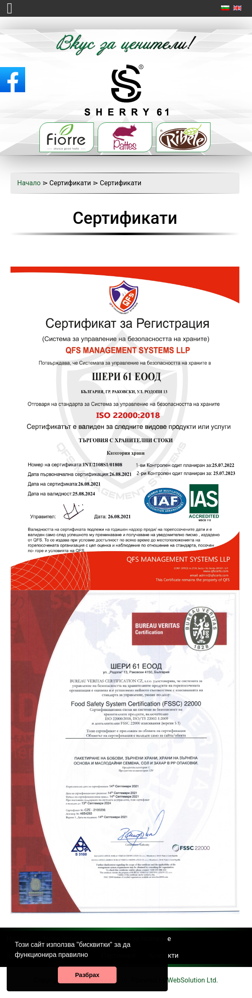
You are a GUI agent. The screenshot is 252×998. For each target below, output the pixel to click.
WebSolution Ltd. (192, 980)
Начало (29, 183)
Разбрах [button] (87, 975)
